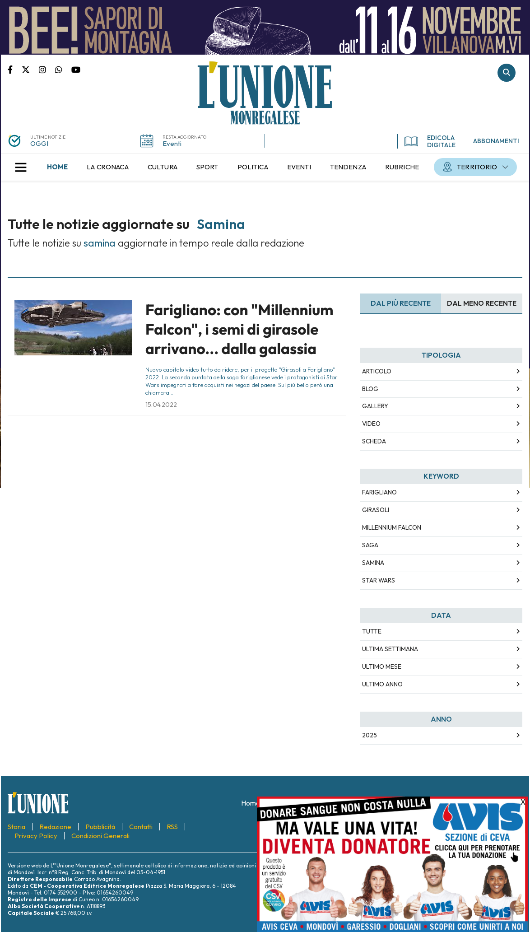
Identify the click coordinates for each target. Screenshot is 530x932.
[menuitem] (57, 167)
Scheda (374, 441)
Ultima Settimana (390, 649)
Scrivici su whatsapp (63, 69)
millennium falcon (391, 527)
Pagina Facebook (15, 69)
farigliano (379, 492)
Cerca (506, 73)
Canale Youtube (75, 69)
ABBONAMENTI (496, 141)
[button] (21, 167)
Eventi (172, 143)
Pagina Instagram (47, 69)
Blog (370, 389)
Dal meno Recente (481, 303)
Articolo (376, 371)
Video (371, 423)
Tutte (371, 631)
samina (373, 563)
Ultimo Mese (381, 666)
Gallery (375, 406)
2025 (369, 735)
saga (370, 545)
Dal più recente (401, 303)
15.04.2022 (161, 405)
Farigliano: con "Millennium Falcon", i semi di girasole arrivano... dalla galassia (239, 329)
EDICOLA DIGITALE (430, 141)
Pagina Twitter (30, 69)
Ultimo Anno (382, 684)
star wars (378, 580)
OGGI (39, 143)
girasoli (375, 510)
